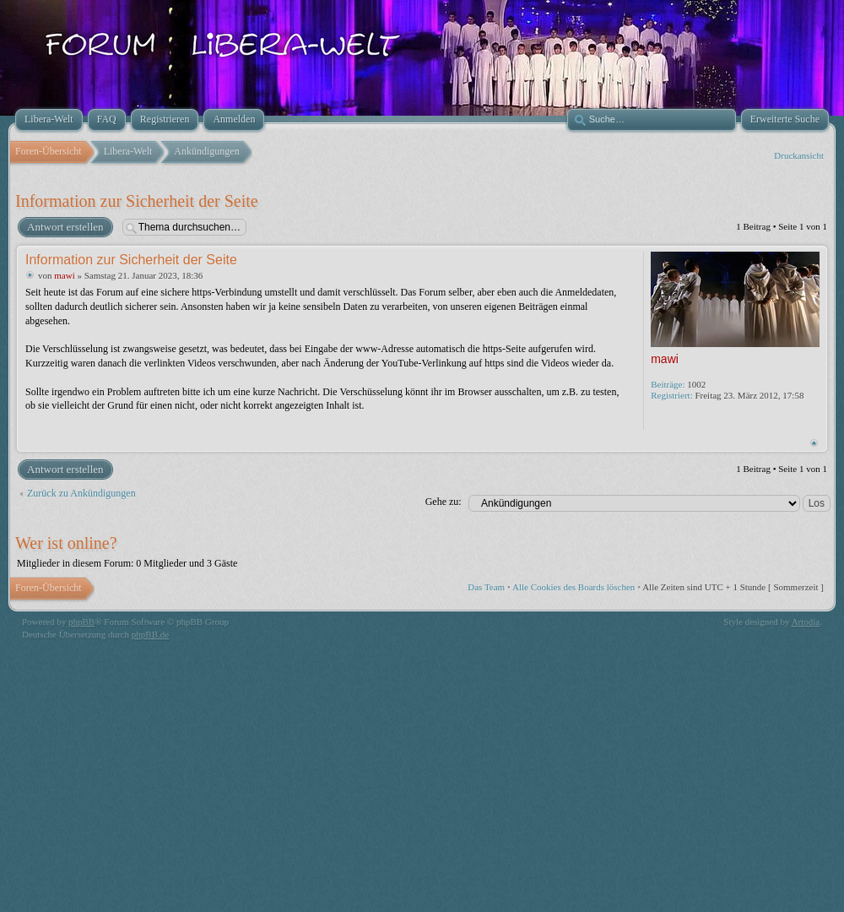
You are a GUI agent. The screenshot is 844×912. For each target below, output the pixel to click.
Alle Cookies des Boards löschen (573, 587)
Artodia (806, 621)
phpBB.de (150, 634)
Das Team (486, 587)
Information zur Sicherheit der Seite (136, 201)
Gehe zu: (443, 502)
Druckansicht (799, 155)
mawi (64, 275)
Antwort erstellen (64, 227)
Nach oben (814, 443)
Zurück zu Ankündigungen (81, 493)
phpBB (81, 621)
